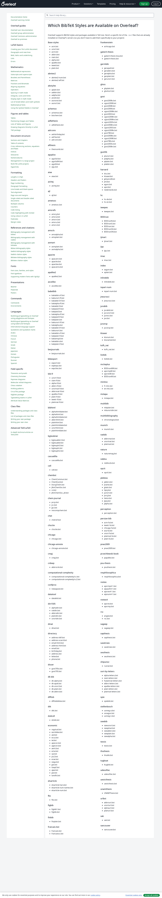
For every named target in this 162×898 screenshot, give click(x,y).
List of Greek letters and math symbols (25, 102)
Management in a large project (22, 161)
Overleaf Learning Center (20, 20)
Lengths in (17, 177)
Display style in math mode (21, 99)
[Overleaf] (8, 4)
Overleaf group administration (22, 33)
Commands (15, 303)
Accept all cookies (151, 895)
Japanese (14, 351)
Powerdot (14, 290)
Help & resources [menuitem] (126, 4)
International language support (23, 327)
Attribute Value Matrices (20, 401)
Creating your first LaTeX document (24, 49)
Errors (13, 61)
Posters (13, 293)
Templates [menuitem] (101, 4)
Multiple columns (17, 204)
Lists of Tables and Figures (21, 124)
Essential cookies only (134, 895)
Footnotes (14, 219)
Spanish (14, 363)
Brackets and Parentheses (20, 77)
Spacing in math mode (19, 93)
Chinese (14, 336)
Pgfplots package (17, 394)
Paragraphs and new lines (21, 52)
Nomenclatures (16, 158)
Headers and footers (18, 180)
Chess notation (16, 385)
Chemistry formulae (18, 376)
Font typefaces (16, 273)
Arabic (13, 333)
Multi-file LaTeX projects (20, 164)
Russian (14, 360)
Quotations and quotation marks (23, 330)
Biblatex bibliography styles (21, 257)
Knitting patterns (17, 388)
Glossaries (15, 155)
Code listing (15, 210)
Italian (13, 348)
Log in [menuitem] (156, 4)
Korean (13, 354)
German (14, 342)
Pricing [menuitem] (113, 4)
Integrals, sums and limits (21, 96)
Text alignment (16, 192)
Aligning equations (18, 87)
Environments (16, 306)
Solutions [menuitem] (88, 4)
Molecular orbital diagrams (21, 382)
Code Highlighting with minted (22, 213)
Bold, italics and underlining (21, 55)
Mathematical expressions (21, 71)
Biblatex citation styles (19, 260)
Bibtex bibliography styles (20, 248)
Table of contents (17, 143)
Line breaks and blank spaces (22, 189)
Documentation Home (19, 17)
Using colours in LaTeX (19, 216)
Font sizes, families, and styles (22, 270)
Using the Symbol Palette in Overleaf (24, 108)
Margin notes (16, 222)
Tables (13, 118)
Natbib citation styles (19, 254)
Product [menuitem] (75, 4)
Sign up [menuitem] (144, 4)
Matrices (14, 80)
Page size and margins (19, 195)
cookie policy (95, 895)
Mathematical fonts (18, 105)
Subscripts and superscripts (21, 74)
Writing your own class (19, 422)
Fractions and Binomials (20, 84)
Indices (13, 152)
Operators (14, 90)
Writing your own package (21, 419)
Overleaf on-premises (19, 39)
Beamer (14, 287)
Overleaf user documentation (22, 30)
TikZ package (16, 130)
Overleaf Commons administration (24, 36)
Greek (13, 345)
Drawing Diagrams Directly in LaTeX (24, 127)
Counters (14, 207)
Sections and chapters (19, 140)
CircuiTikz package (18, 391)
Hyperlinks (15, 167)
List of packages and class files (22, 416)
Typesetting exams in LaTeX (21, 398)
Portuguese (15, 357)
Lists (12, 58)
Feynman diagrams (18, 379)
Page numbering (17, 183)
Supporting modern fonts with (25, 276)
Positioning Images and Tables (22, 121)
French (13, 339)
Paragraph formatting (19, 186)
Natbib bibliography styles (21, 251)
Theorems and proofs (19, 373)
